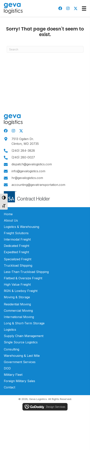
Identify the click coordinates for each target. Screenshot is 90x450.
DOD (7, 368)
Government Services (20, 362)
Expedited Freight (16, 252)
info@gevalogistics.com (28, 171)
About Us (11, 220)
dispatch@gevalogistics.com (32, 164)
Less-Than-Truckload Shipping (26, 272)
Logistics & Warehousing (21, 227)
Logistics (10, 329)
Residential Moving (17, 304)
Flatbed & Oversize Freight (23, 278)
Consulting (11, 349)
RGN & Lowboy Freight (20, 291)
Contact (9, 387)
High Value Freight (17, 284)
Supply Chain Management (23, 336)
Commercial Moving (18, 310)
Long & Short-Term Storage (24, 323)
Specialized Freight (17, 259)
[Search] (45, 49)
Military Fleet (13, 375)
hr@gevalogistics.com (27, 178)
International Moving (19, 317)
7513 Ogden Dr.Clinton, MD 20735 (25, 141)
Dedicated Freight (16, 246)
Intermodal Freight (17, 239)
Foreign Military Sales (19, 381)
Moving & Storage (17, 297)
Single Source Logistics (21, 342)
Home (8, 214)
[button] (60, 8)
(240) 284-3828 (23, 150)
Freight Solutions (16, 233)
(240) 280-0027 (23, 157)
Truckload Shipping (18, 265)
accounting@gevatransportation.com (38, 185)
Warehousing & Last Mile (22, 356)
